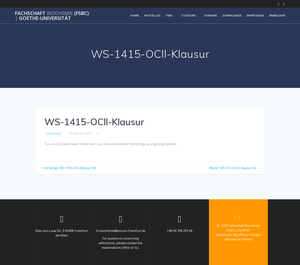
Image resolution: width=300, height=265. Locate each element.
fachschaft (53, 133)
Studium (188, 15)
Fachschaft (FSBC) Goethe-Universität (52, 15)
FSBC (169, 15)
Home (134, 15)
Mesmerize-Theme (238, 239)
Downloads (232, 15)
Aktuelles (152, 15)
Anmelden (277, 15)
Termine (210, 15)
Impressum (255, 15)
